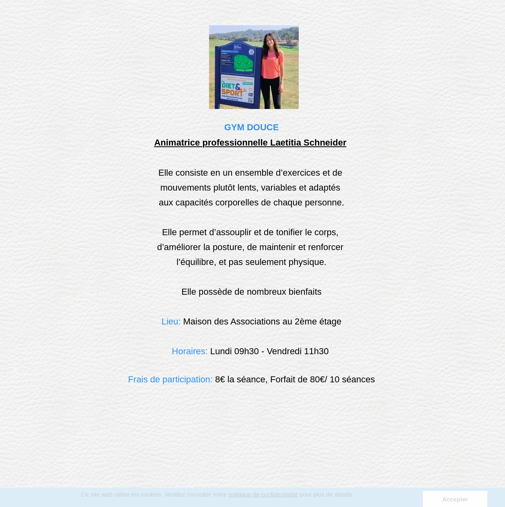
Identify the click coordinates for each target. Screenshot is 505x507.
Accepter (455, 499)
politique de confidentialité (263, 494)
